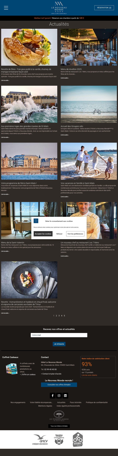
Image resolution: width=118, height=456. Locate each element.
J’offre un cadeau (28, 374)
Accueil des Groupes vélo (72, 126)
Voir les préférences (75, 234)
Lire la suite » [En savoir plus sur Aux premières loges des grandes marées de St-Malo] (5, 137)
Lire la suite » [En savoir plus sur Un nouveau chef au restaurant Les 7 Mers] (65, 256)
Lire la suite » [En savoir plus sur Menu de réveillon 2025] (65, 78)
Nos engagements (18, 402)
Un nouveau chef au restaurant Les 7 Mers (80, 242)
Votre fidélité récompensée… (41, 402)
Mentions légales (45, 406)
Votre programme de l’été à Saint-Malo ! (19, 183)
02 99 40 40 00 (50, 369)
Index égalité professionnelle (68, 406)
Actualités (61, 402)
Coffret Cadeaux (10, 357)
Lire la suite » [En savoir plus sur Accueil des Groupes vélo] (65, 135)
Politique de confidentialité (97, 402)
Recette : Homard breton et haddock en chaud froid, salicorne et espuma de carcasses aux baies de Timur (28, 303)
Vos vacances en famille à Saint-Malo (77, 183)
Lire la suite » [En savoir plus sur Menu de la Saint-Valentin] (5, 251)
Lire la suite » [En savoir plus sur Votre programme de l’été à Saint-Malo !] (5, 194)
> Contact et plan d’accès (51, 374)
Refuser (59, 234)
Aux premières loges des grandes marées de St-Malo (24, 126)
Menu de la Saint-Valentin (12, 242)
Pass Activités (75, 402)
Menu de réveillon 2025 (71, 69)
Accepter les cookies (43, 234)
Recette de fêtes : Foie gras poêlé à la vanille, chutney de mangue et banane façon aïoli (26, 70)
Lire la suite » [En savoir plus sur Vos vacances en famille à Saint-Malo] (65, 197)
